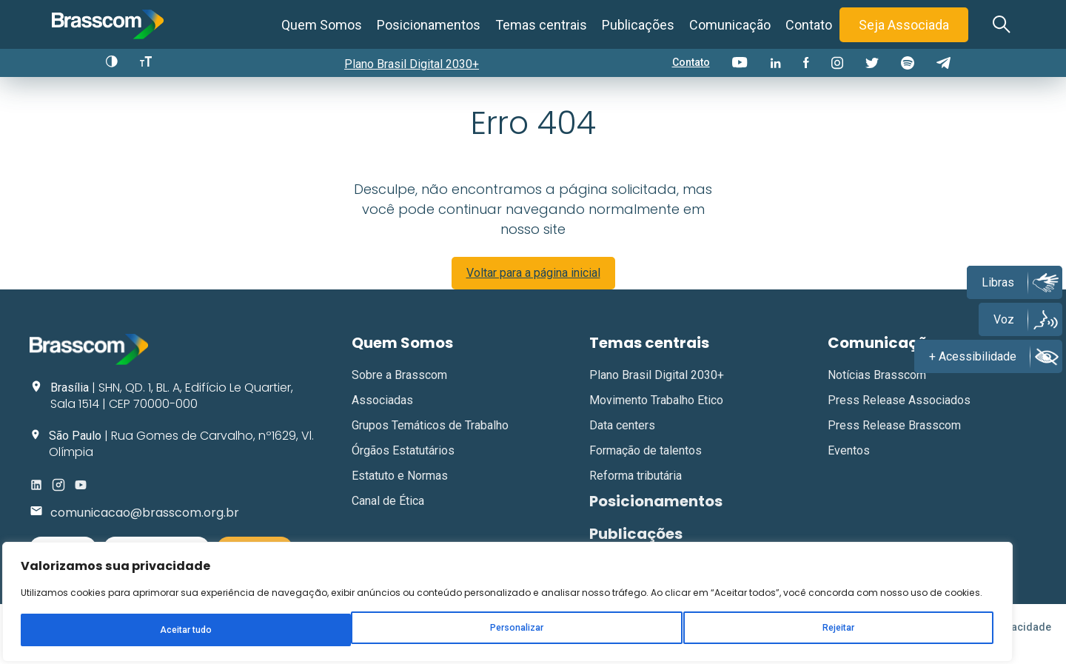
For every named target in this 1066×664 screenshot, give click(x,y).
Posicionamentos (428, 25)
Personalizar (101, 602)
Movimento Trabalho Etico (656, 413)
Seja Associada (904, 25)
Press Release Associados (899, 413)
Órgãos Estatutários (403, 464)
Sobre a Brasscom (399, 388)
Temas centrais (541, 25)
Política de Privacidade (994, 641)
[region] (192, 538)
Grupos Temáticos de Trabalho (430, 439)
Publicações (638, 25)
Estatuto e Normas (400, 489)
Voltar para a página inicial (533, 286)
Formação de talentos (645, 464)
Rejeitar (195, 602)
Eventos (849, 464)
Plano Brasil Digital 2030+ (416, 64)
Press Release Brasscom (894, 439)
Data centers (622, 439)
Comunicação (730, 25)
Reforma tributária (635, 489)
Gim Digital (474, 641)
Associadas (382, 413)
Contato (808, 25)
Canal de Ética (388, 514)
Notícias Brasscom (877, 388)
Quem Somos (321, 25)
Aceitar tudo (287, 602)
